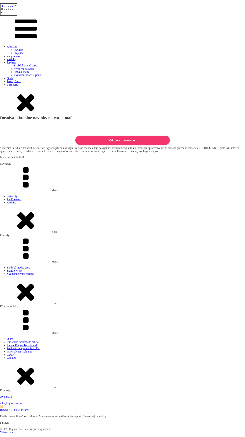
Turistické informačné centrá (23, 341)
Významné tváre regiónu (27, 74)
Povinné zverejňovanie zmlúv (23, 348)
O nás (10, 78)
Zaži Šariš (12, 84)
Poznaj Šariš (14, 81)
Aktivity (11, 59)
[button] (9, 9)
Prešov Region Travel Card (22, 345)
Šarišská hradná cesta (25, 65)
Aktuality (12, 46)
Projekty (18, 52)
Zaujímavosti (14, 56)
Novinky (18, 49)
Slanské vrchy (21, 71)
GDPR (10, 354)
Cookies (11, 357)
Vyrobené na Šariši (24, 68)
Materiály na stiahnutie (19, 351)
